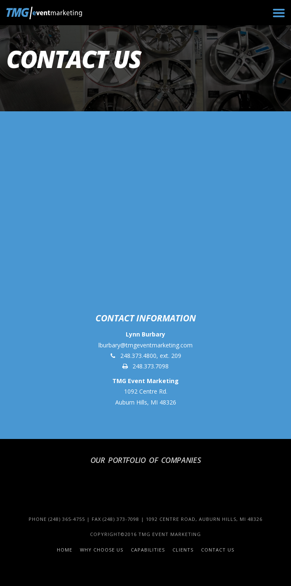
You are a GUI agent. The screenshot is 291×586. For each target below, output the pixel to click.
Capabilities (148, 550)
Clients (182, 550)
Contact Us (217, 550)
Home (64, 550)
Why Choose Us (101, 550)
